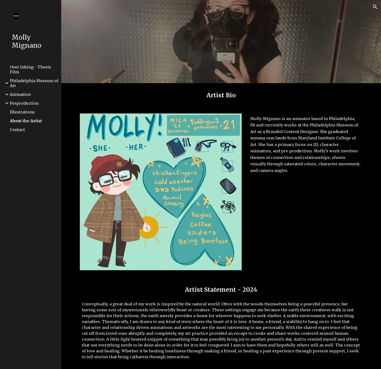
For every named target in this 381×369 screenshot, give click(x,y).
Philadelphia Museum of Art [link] (34, 83)
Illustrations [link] (22, 112)
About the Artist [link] (26, 120)
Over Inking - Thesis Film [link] (30, 69)
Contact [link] (17, 129)
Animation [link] (20, 94)
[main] (221, 95)
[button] (375, 7)
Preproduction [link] (24, 103)
